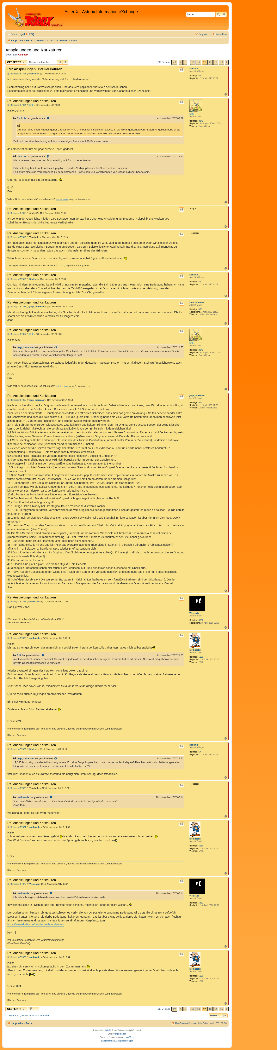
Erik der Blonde (62, 199)
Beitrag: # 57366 (16, 400)
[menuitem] (30, 34)
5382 (201, 620)
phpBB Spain (120, 1034)
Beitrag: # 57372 (16, 884)
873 (200, 309)
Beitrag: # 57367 (16, 601)
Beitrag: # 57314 (16, 105)
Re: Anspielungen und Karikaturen (34, 69)
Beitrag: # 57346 (16, 306)
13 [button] (210, 62)
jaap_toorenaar (197, 302)
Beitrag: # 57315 (16, 213)
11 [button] (198, 62)
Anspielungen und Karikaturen (34, 50)
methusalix (194, 650)
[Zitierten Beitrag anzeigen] (48, 118)
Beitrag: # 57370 (16, 788)
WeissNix (194, 613)
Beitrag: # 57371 (16, 827)
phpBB (107, 1030)
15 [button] (221, 62)
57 (200, 75)
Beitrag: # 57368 (16, 638)
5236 (201, 657)
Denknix (193, 68)
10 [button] (192, 62)
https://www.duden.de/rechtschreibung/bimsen (35, 924)
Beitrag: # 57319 (16, 279)
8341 (201, 121)
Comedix (23, 54)
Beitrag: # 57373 (16, 957)
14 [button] (215, 62)
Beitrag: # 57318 (16, 237)
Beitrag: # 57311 (16, 73)
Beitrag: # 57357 (16, 334)
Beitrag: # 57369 (16, 749)
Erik (191, 114)
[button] (174, 62)
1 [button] (185, 62)
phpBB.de (130, 1037)
